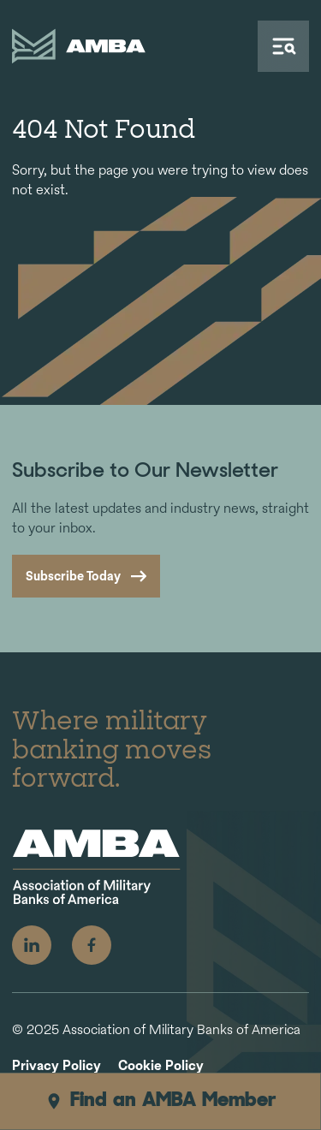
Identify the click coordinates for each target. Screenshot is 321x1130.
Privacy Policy (56, 1066)
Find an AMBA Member (160, 1101)
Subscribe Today (73, 576)
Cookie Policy (161, 1066)
